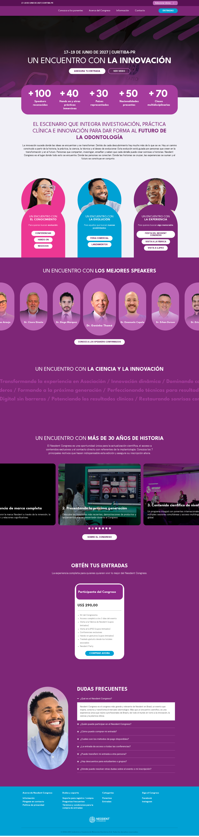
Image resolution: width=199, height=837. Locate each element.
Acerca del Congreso (99, 10)
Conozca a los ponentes (70, 10)
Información (122, 10)
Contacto (140, 10)
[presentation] (89, 529)
